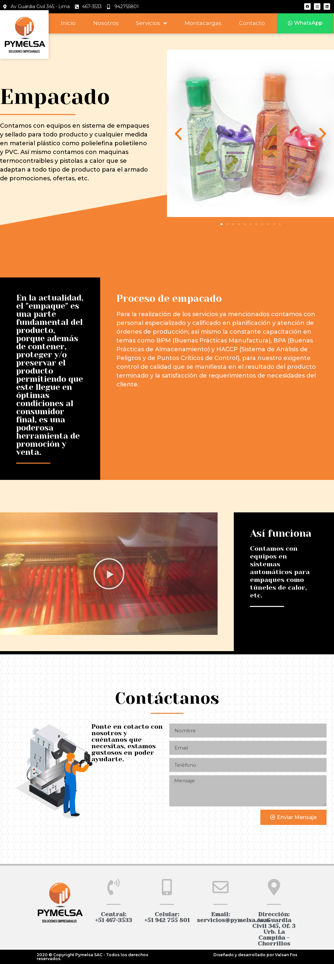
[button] (305, 23)
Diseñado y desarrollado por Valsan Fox (255, 954)
